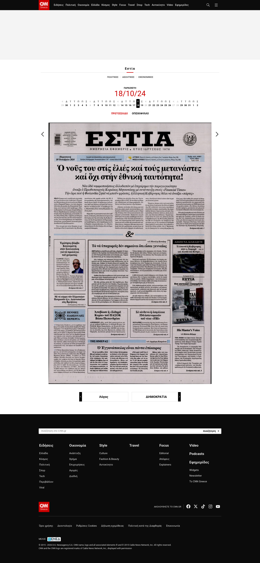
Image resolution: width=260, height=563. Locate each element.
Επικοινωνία (173, 525)
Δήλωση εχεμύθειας (112, 525)
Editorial (164, 453)
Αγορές (73, 470)
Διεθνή (73, 476)
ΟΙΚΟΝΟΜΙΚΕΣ (145, 77)
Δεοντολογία (65, 525)
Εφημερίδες (182, 5)
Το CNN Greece (198, 481)
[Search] (211, 430)
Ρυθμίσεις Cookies (86, 525)
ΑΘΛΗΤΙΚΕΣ (128, 77)
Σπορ (139, 5)
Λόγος (94, 397)
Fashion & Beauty (109, 459)
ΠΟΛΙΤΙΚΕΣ (112, 77)
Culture (103, 453)
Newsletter (195, 475)
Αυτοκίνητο (158, 5)
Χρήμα (73, 459)
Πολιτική (71, 5)
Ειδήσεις (58, 5)
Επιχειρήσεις (77, 464)
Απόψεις (164, 459)
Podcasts (196, 454)
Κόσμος (105, 5)
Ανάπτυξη (75, 453)
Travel (131, 5)
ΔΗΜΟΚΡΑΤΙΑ (163, 397)
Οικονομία (83, 5)
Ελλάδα (95, 5)
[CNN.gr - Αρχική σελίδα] (44, 507)
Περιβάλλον (46, 481)
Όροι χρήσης (46, 525)
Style (114, 5)
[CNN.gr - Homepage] (44, 5)
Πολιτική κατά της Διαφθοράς (145, 525)
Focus (122, 5)
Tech (147, 5)
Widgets (194, 470)
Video (170, 5)
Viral (41, 487)
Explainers (165, 464)
